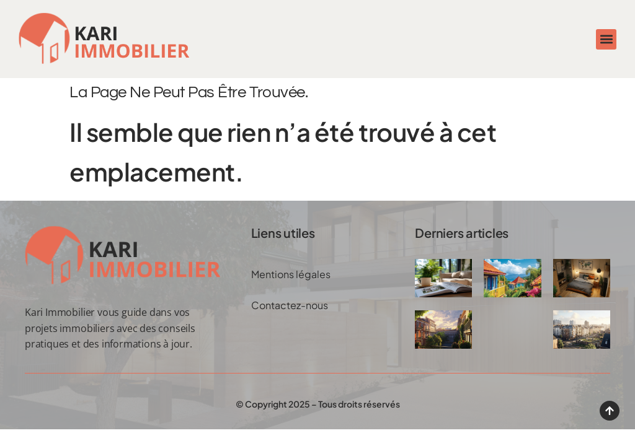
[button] (606, 39)
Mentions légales (291, 274)
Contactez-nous (289, 305)
